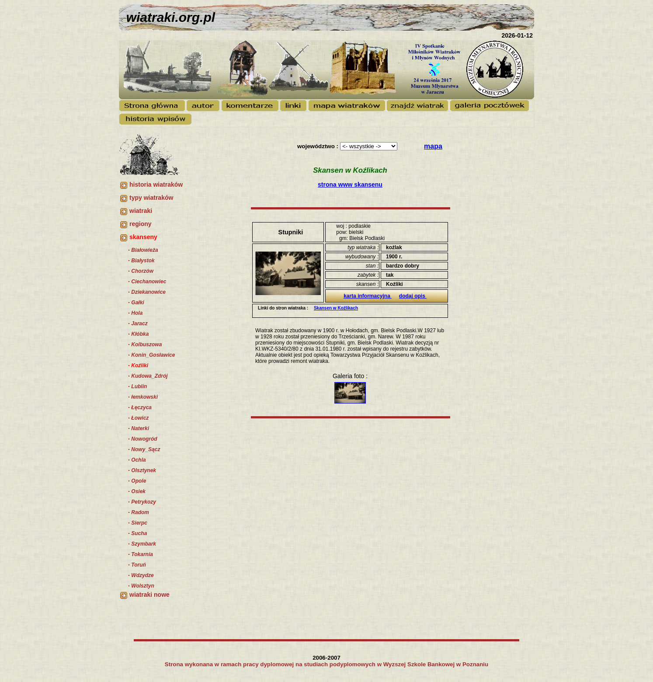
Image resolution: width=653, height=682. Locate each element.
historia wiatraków (156, 184)
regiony (140, 223)
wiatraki (140, 210)
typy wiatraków (151, 197)
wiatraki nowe (149, 594)
